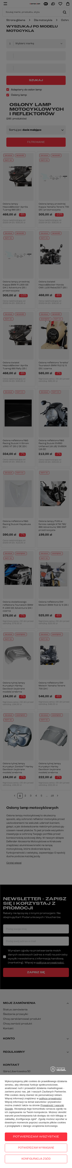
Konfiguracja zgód (36, 1159)
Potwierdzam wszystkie (36, 1136)
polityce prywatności (50, 1098)
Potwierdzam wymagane (36, 1147)
